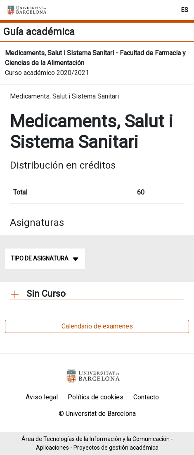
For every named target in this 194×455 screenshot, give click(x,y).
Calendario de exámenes (97, 326)
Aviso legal (42, 397)
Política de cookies (95, 397)
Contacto (146, 397)
